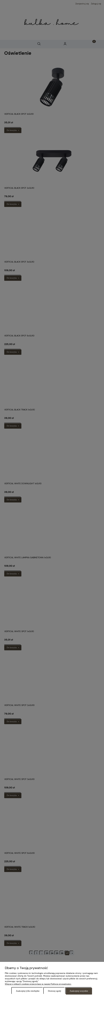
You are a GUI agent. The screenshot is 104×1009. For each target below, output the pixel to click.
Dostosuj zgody (54, 991)
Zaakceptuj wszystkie (79, 991)
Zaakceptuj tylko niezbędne (27, 991)
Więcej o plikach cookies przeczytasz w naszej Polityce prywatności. (38, 984)
